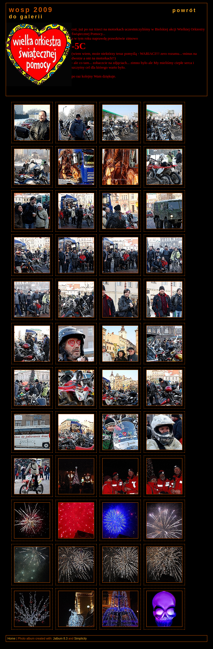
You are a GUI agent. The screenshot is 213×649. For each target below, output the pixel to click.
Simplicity (80, 638)
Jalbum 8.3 (60, 638)
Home (11, 638)
